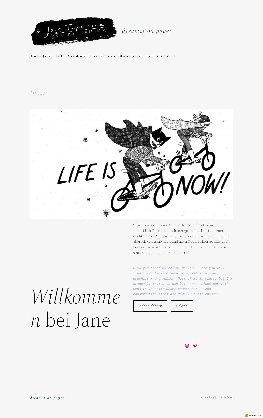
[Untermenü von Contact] (174, 56)
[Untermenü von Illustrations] (114, 56)
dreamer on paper (147, 31)
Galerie (182, 305)
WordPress (227, 397)
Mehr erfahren (150, 305)
